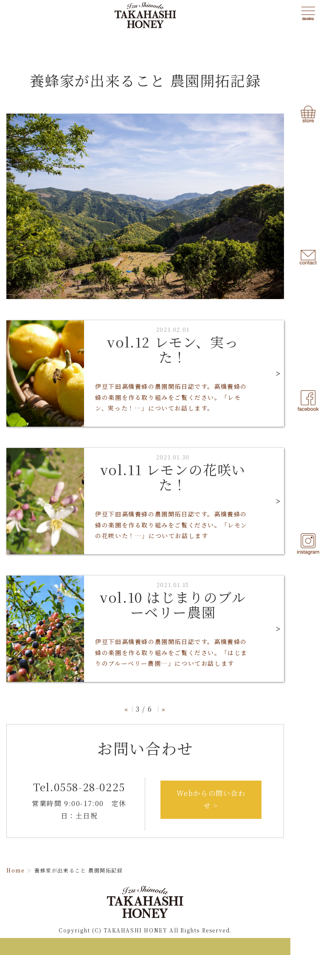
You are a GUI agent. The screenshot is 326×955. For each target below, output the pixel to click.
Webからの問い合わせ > (211, 799)
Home (15, 870)
